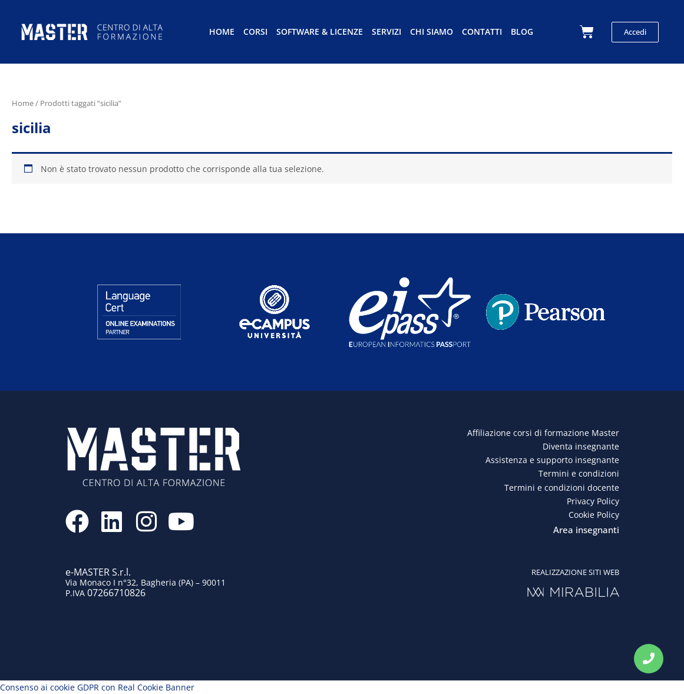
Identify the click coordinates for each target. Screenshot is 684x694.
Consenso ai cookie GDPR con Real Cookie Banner (97, 687)
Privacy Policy (593, 501)
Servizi (386, 31)
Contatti (482, 31)
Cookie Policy (594, 514)
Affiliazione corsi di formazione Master (543, 432)
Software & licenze (319, 31)
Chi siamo (431, 31)
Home (221, 31)
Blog (522, 31)
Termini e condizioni (578, 473)
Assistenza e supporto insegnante (552, 459)
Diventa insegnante (581, 446)
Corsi (255, 31)
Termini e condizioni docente (561, 487)
